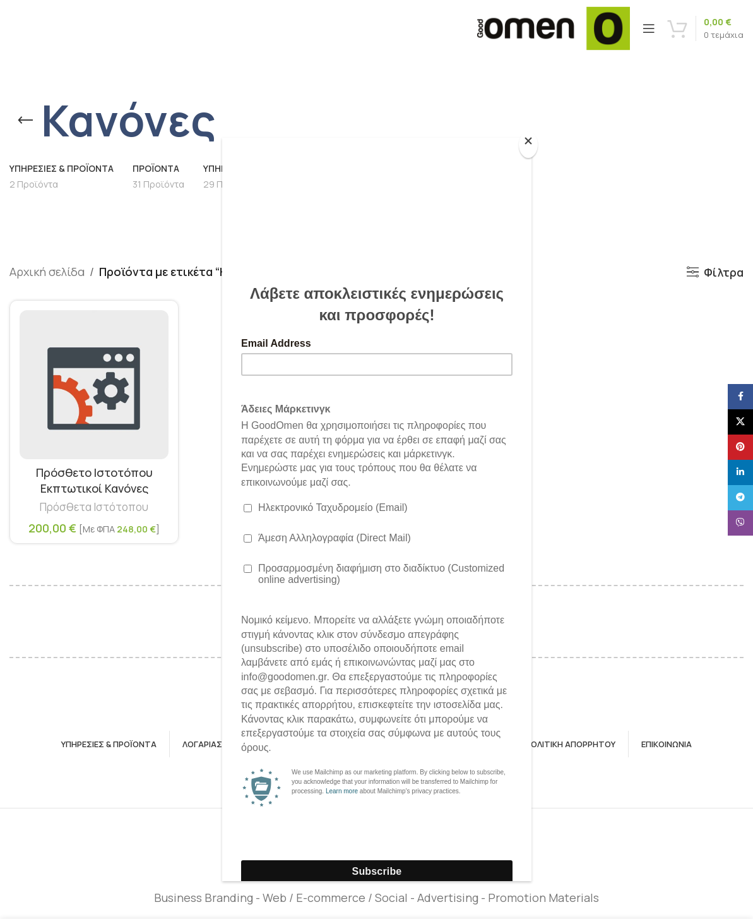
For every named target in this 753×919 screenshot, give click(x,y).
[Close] (528, 144)
